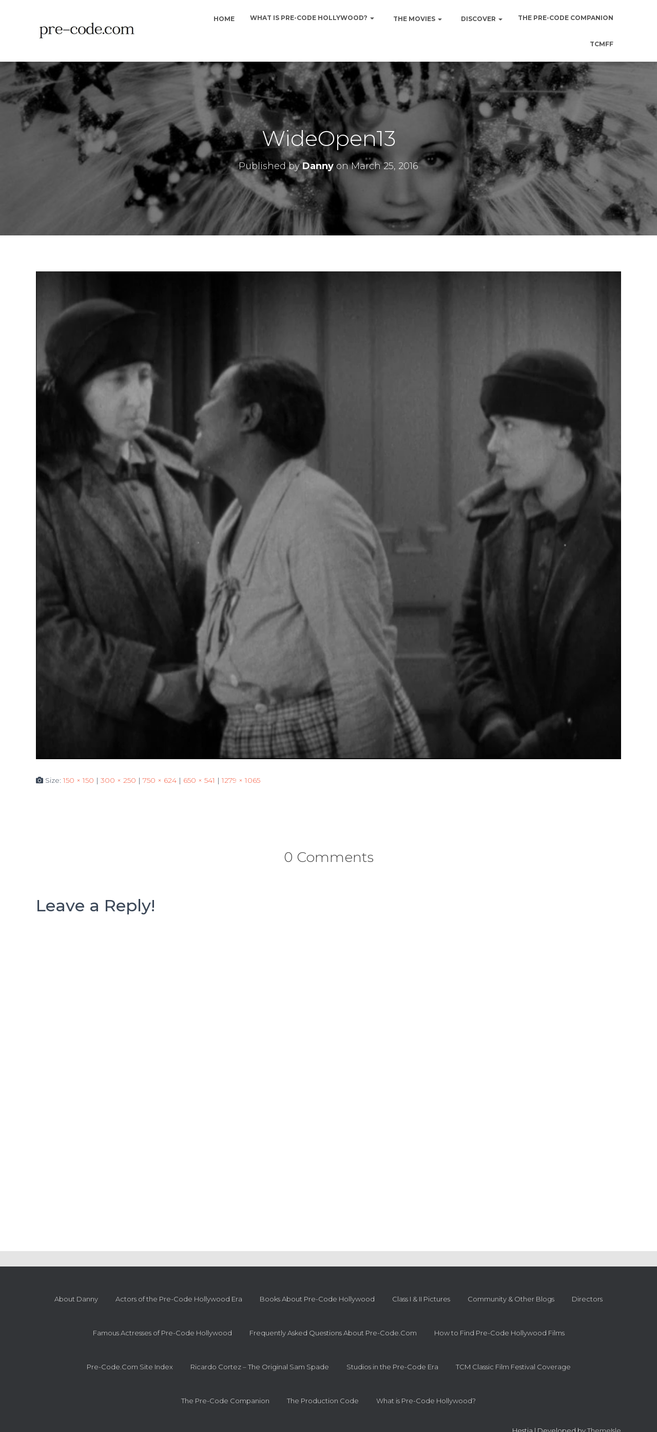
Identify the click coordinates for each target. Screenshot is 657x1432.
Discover (481, 19)
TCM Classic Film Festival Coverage (513, 1367)
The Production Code (323, 1401)
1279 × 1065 (241, 780)
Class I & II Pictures (421, 1299)
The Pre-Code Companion (565, 18)
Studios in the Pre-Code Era (392, 1367)
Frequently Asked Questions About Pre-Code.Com (333, 1333)
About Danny (76, 1299)
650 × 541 (199, 780)
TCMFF (601, 44)
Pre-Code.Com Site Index (130, 1367)
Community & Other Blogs (511, 1299)
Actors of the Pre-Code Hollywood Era (178, 1299)
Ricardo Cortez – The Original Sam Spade (259, 1367)
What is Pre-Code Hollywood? (312, 18)
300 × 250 (118, 780)
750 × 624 (160, 780)
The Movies (417, 19)
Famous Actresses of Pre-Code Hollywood (162, 1333)
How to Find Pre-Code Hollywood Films (499, 1333)
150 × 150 (78, 780)
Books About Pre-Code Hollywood (317, 1299)
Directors (587, 1299)
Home (223, 19)
